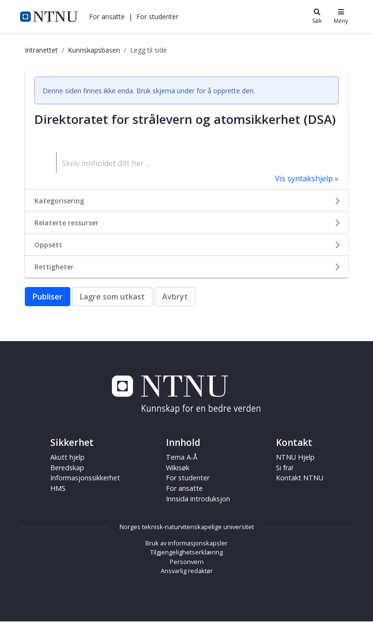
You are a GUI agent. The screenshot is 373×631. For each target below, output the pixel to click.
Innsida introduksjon (198, 498)
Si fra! (284, 467)
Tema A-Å (181, 457)
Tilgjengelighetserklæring (186, 552)
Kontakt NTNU (299, 477)
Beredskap (67, 467)
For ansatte (107, 16)
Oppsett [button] (187, 244)
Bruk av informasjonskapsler (186, 543)
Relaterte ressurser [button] (187, 222)
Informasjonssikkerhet (85, 477)
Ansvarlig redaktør (187, 570)
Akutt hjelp (67, 457)
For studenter (157, 16)
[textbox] (197, 162)
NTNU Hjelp (295, 457)
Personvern (187, 561)
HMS (58, 488)
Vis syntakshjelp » (307, 178)
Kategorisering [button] (187, 200)
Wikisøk (177, 467)
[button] (107, 16)
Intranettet (41, 50)
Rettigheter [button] (187, 266)
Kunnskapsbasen (94, 50)
